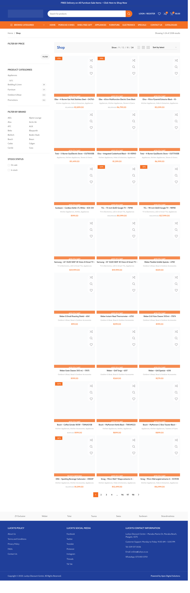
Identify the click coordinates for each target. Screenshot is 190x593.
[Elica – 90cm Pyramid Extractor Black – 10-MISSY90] (160, 76)
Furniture (11, 89)
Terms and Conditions (17, 551)
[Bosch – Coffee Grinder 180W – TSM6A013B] (74, 409)
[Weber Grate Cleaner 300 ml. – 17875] (74, 354)
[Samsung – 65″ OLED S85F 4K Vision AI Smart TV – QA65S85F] (74, 245)
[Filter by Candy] (18, 147)
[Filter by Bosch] (18, 139)
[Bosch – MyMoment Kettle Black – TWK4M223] (117, 409)
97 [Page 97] (128, 507)
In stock (14, 170)
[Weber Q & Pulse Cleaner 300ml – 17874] (160, 299)
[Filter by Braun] (39, 139)
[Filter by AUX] (39, 126)
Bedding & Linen (15, 84)
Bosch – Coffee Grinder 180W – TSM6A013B (74, 431)
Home (10, 33)
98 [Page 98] (133, 507)
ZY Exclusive (20, 528)
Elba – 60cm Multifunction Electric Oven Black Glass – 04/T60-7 (117, 100)
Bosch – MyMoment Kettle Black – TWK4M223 (117, 433)
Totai (69, 528)
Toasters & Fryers (173, 435)
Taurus (94, 528)
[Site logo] (25, 13)
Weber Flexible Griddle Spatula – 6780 (160, 267)
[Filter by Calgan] (39, 143)
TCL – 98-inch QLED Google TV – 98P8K (160, 213)
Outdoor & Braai (14, 95)
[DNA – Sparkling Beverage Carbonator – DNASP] (74, 466)
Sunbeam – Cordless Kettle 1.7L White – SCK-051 (74, 214)
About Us (12, 546)
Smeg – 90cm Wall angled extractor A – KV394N (160, 490)
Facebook (71, 546)
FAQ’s (10, 561)
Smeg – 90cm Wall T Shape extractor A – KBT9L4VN (117, 490)
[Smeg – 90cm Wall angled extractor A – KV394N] (160, 466)
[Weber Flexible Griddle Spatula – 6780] (160, 245)
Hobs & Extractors (82, 102)
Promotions (13, 100)
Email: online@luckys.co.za (137, 564)
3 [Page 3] (106, 507)
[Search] (90, 13)
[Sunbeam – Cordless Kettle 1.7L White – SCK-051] (74, 190)
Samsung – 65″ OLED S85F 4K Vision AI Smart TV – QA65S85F (74, 269)
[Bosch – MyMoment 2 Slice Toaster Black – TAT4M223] (160, 409)
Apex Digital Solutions (170, 588)
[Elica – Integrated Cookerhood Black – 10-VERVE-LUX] (117, 133)
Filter (45, 57)
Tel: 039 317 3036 (133, 559)
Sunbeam (143, 528)
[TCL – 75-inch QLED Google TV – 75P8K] (117, 190)
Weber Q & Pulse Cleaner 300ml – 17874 (160, 322)
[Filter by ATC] (18, 126)
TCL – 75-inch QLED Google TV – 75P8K (117, 213)
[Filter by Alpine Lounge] (39, 118)
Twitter (70, 551)
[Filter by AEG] (18, 118)
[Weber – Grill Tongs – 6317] (117, 354)
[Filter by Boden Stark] (39, 135)
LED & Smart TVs (119, 217)
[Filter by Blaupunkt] (39, 130)
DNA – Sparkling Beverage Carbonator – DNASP (74, 490)
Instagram (71, 566)
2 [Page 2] (101, 507)
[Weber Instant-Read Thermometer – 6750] (117, 299)
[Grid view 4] (148, 47)
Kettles (77, 217)
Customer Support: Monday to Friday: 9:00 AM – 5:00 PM (150, 554)
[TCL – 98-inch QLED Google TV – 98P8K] (160, 190)
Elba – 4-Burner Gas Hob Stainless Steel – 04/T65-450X (74, 100)
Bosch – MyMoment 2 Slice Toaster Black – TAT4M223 (160, 433)
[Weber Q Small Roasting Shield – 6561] (74, 299)
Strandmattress (167, 528)
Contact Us (12, 566)
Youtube (70, 556)
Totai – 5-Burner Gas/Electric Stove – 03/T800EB (74, 157)
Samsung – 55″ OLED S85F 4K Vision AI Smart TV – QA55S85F (117, 269)
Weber (44, 528)
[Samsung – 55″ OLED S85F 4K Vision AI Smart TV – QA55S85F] (117, 245)
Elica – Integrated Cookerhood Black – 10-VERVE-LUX (117, 157)
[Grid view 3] (143, 47)
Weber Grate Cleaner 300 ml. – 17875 (74, 377)
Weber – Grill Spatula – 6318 (160, 377)
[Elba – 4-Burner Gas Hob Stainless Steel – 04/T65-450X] (74, 76)
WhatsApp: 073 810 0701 (136, 569)
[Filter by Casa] (39, 147)
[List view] (138, 47)
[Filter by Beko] (18, 130)
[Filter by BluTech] (18, 135)
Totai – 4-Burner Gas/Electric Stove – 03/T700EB (160, 157)
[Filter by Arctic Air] (39, 122)
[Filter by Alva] (18, 122)
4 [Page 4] (111, 507)
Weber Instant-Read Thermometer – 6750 (117, 322)
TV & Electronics (104, 217)
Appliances (12, 75)
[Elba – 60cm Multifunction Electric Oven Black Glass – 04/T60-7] (117, 76)
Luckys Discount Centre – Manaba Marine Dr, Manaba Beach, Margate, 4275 (151, 548)
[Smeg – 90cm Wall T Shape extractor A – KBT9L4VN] (117, 466)
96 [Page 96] (122, 507)
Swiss (118, 528)
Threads (70, 571)
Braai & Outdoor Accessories (167, 271)
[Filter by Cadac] (18, 143)
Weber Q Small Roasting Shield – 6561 (74, 322)
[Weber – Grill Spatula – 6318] (160, 354)
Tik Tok (69, 576)
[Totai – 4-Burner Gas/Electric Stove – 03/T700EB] (160, 133)
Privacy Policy (14, 556)
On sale (14, 165)
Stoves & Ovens (130, 102)
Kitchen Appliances (66, 102)
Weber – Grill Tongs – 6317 (117, 377)
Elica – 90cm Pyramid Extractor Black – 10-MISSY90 (160, 100)
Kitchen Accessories (82, 435)
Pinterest (70, 561)
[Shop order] (165, 47)
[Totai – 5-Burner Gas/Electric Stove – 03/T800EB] (74, 133)
